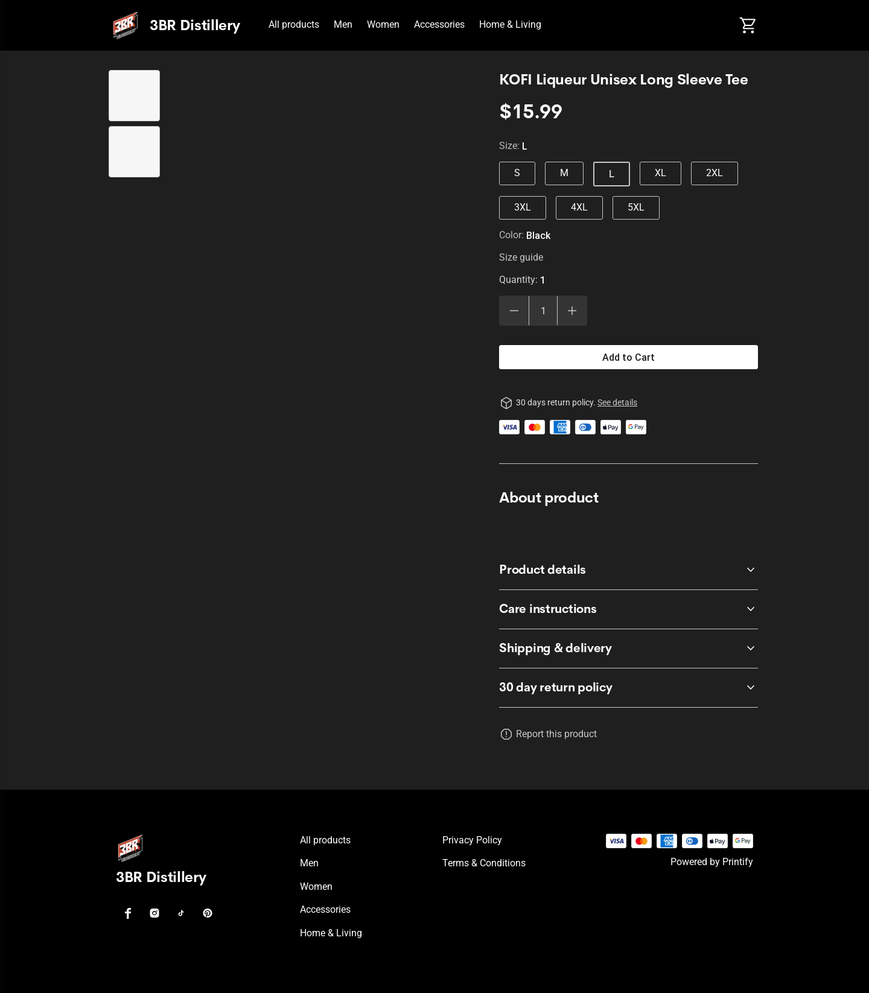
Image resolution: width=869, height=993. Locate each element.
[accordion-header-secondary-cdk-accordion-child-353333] (628, 648)
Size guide (521, 257)
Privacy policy (472, 840)
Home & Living (510, 24)
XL (660, 173)
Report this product (556, 734)
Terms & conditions (484, 863)
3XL (522, 207)
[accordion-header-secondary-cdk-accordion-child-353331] (628, 570)
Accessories (439, 24)
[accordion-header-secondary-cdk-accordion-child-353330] (628, 687)
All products (294, 24)
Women (383, 24)
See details (617, 402)
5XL (636, 207)
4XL (579, 207)
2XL (714, 173)
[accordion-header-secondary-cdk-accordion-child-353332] (628, 609)
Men (343, 24)
